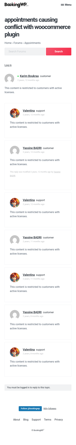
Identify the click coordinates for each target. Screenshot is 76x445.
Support (36, 419)
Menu (66, 4)
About (16, 419)
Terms (47, 419)
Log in (8, 65)
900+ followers (49, 408)
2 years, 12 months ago (28, 80)
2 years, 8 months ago (33, 316)
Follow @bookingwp (30, 408)
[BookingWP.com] (17, 5)
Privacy (59, 419)
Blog (25, 419)
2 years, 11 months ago (33, 241)
